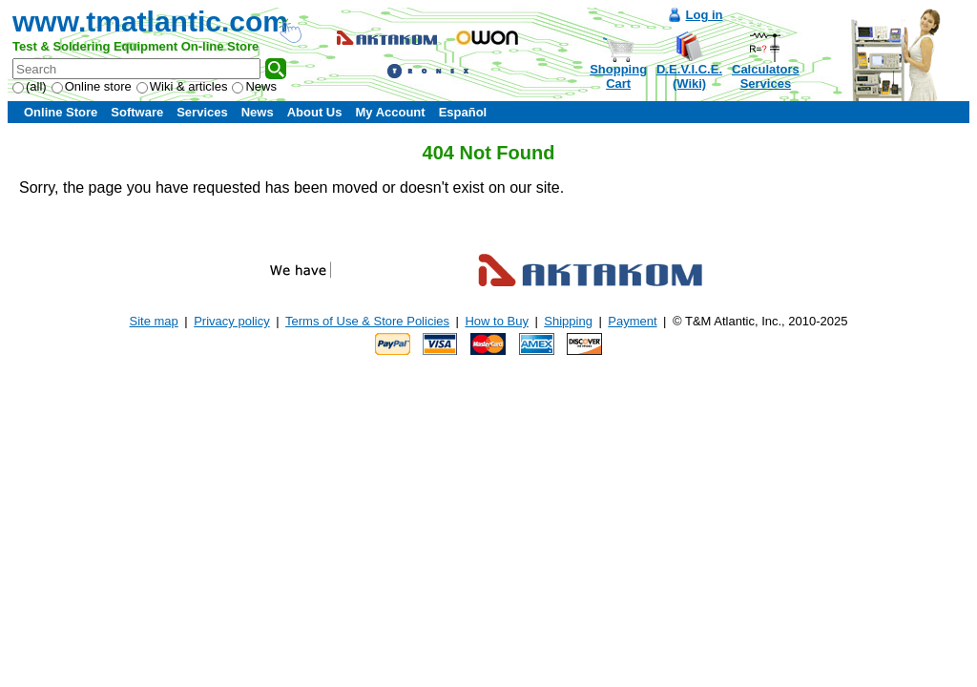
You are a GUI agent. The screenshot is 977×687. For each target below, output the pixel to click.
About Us (315, 112)
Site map (154, 321)
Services (202, 112)
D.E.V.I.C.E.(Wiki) (689, 76)
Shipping (568, 321)
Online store (92, 86)
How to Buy (496, 321)
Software (137, 112)
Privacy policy (231, 321)
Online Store (60, 112)
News (254, 86)
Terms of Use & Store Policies (367, 321)
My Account (390, 112)
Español (463, 112)
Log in (704, 15)
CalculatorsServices (766, 76)
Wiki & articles (182, 86)
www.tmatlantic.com (150, 21)
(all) (29, 86)
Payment (632, 321)
